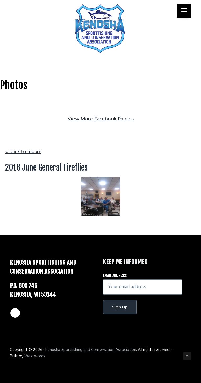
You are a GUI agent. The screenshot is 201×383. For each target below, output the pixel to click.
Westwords (34, 356)
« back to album (23, 152)
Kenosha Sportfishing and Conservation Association (90, 350)
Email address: (115, 275)
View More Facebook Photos (101, 119)
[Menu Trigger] (184, 11)
